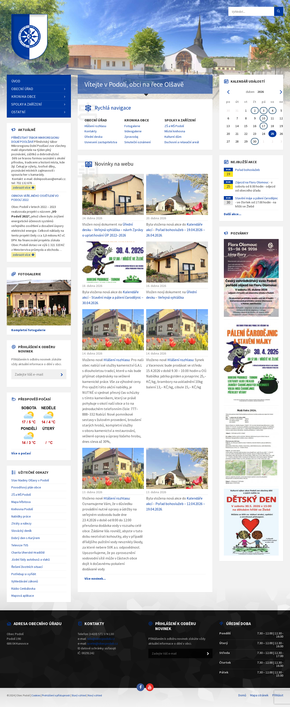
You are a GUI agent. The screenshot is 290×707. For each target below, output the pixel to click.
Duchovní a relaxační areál (181, 142)
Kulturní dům (172, 137)
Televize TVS (19, 545)
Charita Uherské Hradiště (28, 552)
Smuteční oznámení (137, 142)
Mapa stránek (259, 695)
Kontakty (91, 131)
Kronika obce (136, 120)
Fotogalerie (132, 126)
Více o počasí (21, 453)
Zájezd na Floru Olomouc (252, 182)
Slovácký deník (21, 531)
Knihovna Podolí (22, 509)
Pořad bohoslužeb (247, 170)
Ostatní (18, 112)
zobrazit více (23, 187)
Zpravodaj (131, 137)
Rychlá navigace (113, 107)
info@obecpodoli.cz (101, 639)
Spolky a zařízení (180, 120)
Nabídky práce (21, 516)
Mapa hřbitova (21, 502)
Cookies (35, 695)
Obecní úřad (96, 120)
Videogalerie (133, 131)
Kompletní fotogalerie (28, 330)
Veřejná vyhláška (171, 297)
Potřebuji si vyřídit (23, 574)
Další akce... (232, 214)
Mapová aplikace (22, 596)
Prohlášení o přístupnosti (56, 695)
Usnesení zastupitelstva (101, 142)
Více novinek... (95, 578)
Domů (242, 695)
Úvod (15, 81)
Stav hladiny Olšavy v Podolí (30, 480)
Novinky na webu (114, 163)
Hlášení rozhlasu (95, 126)
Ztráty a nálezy (21, 523)
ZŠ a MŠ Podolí (174, 126)
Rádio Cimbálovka (23, 588)
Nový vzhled (95, 695)
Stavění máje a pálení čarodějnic (256, 198)
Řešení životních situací (27, 567)
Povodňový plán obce (26, 487)
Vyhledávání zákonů (24, 581)
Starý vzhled (79, 695)
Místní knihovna (174, 131)
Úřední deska (93, 137)
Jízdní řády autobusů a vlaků (30, 559)
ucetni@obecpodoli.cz (102, 643)
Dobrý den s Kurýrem (25, 538)
